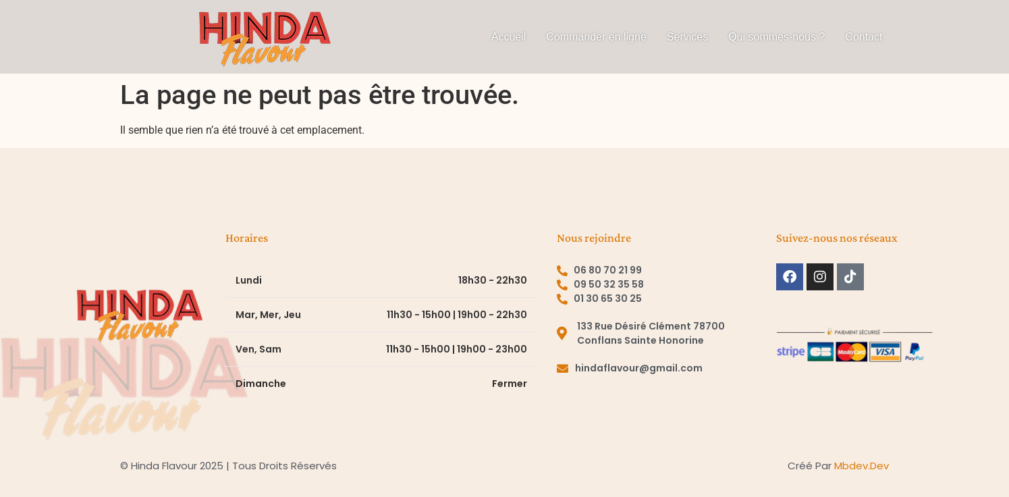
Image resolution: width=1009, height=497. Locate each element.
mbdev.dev (861, 466)
